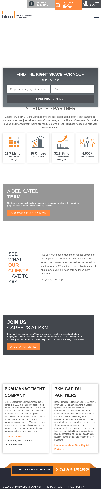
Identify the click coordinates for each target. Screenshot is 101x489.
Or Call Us (72, 469)
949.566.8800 (14, 444)
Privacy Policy (75, 487)
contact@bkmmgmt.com (19, 440)
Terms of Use (54, 487)
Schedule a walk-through (32, 469)
